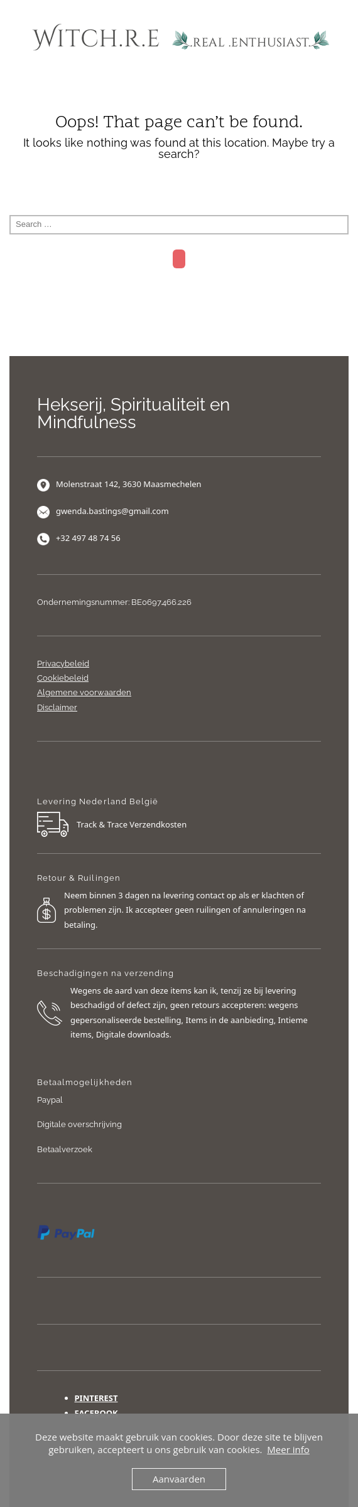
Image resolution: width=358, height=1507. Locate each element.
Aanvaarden (179, 1479)
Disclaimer (57, 707)
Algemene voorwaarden (84, 692)
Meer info (288, 1449)
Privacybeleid (63, 663)
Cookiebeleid (63, 678)
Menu (179, 85)
